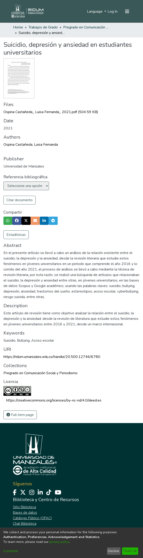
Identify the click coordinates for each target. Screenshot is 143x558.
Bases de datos (25, 512)
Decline (113, 551)
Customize (10, 551)
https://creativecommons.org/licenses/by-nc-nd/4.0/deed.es (53, 400)
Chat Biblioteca (24, 523)
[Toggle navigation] (127, 11)
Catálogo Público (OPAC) (32, 518)
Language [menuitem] (95, 11)
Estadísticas (16, 234)
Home (18, 27)
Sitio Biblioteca (24, 507)
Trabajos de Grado (43, 27)
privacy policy (59, 542)
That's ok (130, 551)
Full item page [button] (20, 414)
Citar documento (19, 200)
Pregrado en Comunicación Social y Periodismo (86, 27)
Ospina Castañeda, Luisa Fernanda (30, 144)
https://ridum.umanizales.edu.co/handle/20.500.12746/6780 (51, 356)
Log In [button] (113, 11)
